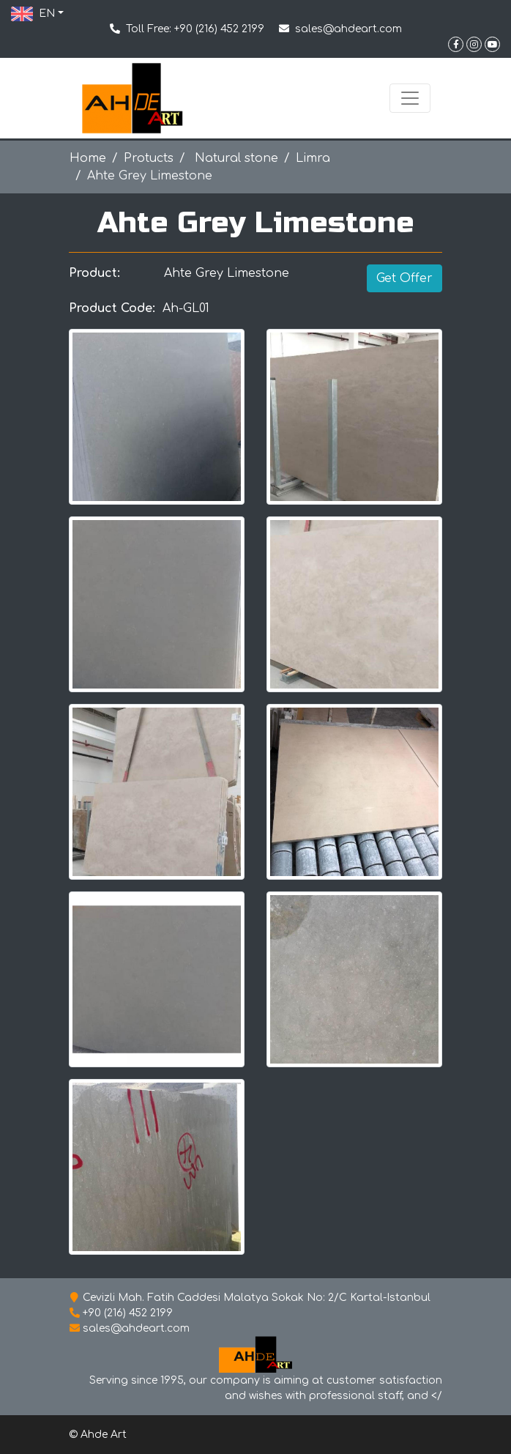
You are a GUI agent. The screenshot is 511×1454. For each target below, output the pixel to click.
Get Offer (404, 278)
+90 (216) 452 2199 (219, 28)
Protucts (149, 158)
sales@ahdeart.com (348, 28)
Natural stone (234, 158)
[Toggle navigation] (409, 98)
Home (88, 158)
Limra (313, 158)
